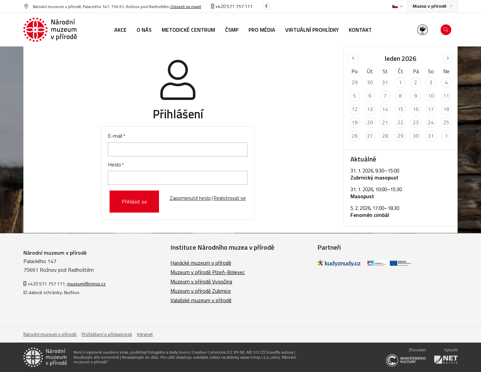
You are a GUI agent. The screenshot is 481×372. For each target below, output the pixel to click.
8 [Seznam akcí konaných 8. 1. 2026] (400, 96)
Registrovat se (230, 198)
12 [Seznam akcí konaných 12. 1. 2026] (355, 109)
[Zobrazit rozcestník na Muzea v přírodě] (433, 6)
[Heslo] (178, 178)
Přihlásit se (134, 202)
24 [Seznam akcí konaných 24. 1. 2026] (431, 122)
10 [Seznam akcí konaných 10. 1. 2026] (431, 96)
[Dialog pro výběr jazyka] (397, 6)
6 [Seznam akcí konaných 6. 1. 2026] (369, 96)
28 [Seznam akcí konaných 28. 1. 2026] (385, 136)
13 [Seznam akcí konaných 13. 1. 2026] (370, 109)
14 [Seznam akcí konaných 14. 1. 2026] (385, 109)
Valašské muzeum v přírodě (200, 300)
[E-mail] (178, 149)
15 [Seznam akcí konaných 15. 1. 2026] (400, 109)
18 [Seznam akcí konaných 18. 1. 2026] (446, 109)
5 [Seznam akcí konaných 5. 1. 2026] (354, 96)
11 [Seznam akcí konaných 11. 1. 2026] (446, 96)
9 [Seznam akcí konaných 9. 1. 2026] (415, 96)
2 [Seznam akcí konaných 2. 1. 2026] (415, 82)
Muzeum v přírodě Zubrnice (200, 291)
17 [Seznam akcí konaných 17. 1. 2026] (431, 109)
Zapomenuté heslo (190, 198)
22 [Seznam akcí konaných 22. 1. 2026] (400, 122)
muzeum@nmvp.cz (86, 283)
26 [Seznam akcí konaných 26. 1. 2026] (355, 136)
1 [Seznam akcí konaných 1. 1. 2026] (400, 82)
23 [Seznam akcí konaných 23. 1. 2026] (416, 122)
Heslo (114, 164)
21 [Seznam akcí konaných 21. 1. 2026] (385, 122)
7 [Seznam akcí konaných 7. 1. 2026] (385, 96)
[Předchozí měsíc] (353, 58)
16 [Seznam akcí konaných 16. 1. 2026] (416, 109)
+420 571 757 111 (232, 6)
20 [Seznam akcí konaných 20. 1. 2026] (370, 122)
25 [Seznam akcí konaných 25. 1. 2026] (446, 122)
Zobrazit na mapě (185, 6)
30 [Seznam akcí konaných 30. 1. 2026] (416, 136)
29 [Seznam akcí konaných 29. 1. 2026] (400, 136)
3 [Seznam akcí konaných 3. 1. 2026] (431, 82)
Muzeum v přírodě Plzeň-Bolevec (207, 272)
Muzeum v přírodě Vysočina (201, 281)
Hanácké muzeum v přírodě (200, 263)
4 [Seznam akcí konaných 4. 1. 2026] (446, 82)
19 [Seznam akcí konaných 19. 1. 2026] (355, 122)
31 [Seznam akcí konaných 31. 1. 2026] (431, 136)
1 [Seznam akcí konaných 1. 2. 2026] (446, 136)
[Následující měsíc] (448, 58)
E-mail (115, 136)
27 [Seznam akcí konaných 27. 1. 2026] (370, 136)
